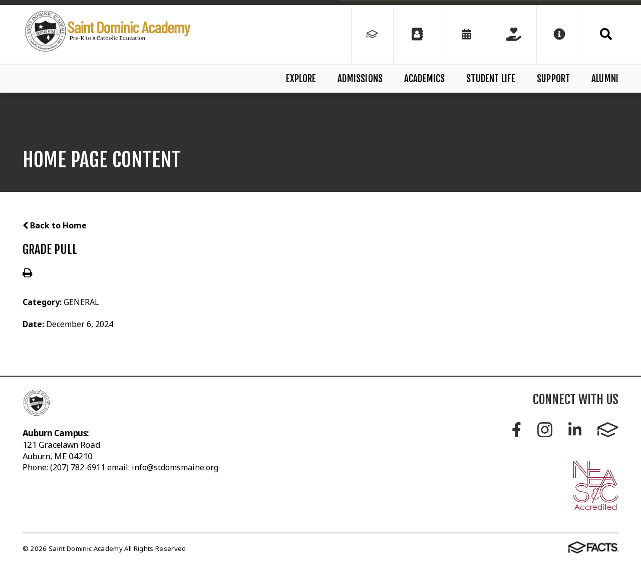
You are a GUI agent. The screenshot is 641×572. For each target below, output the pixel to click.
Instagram (544, 429)
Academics (424, 79)
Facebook (516, 429)
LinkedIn (574, 429)
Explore (301, 79)
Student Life (490, 79)
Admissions (360, 79)
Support (553, 79)
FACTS (607, 429)
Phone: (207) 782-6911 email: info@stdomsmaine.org (120, 467)
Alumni (604, 79)
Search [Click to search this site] (605, 34)
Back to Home (55, 225)
